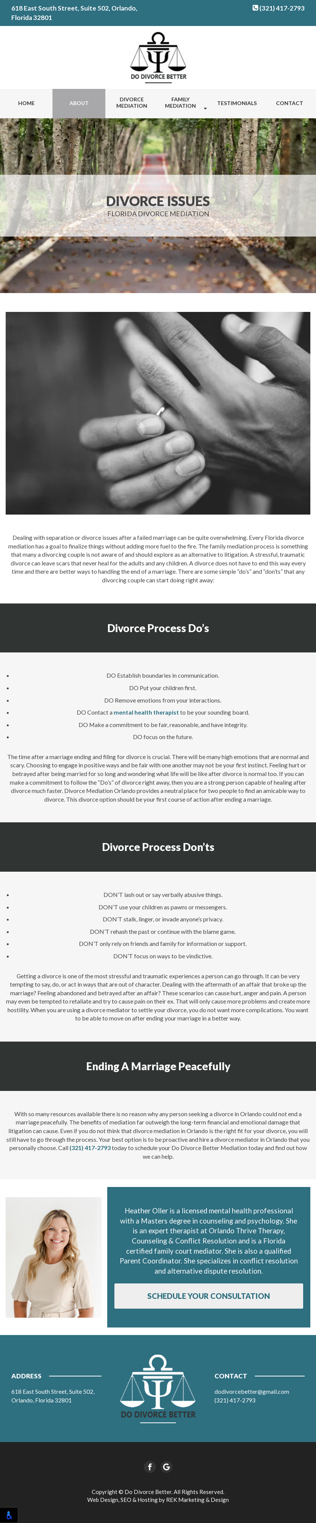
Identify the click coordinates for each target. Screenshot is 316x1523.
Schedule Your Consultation (208, 1295)
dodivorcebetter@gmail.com (251, 1391)
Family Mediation (180, 102)
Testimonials (237, 103)
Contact (289, 103)
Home (26, 103)
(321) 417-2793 (279, 8)
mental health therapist (146, 712)
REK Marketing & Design (197, 1499)
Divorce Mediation (131, 102)
